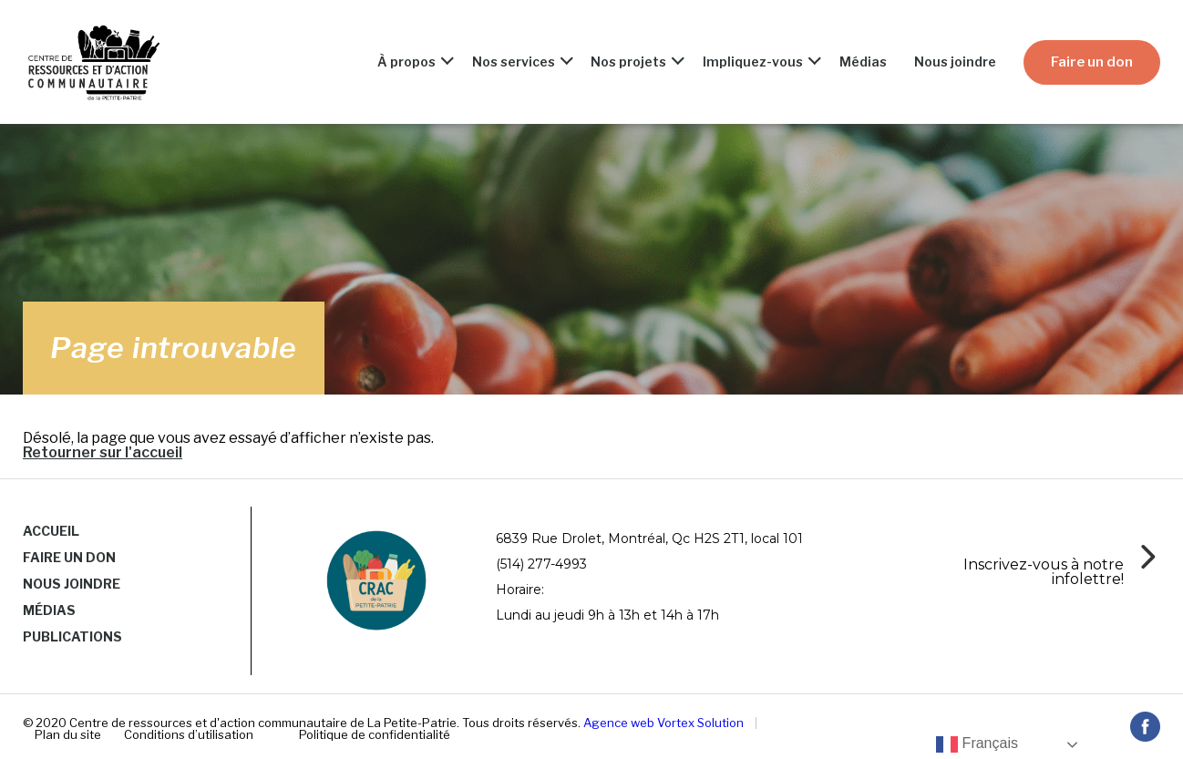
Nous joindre (955, 62)
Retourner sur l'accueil (102, 452)
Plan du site (68, 734)
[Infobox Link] (1055, 569)
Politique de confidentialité (374, 734)
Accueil (51, 530)
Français (977, 744)
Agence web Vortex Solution (663, 722)
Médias (863, 62)
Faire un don (1092, 62)
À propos (406, 62)
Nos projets (628, 62)
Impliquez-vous (753, 62)
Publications (72, 636)
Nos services (513, 62)
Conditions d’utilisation (188, 734)
